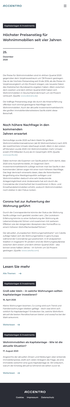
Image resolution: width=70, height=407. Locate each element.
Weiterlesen (11, 325)
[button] (65, 6)
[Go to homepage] (12, 5)
